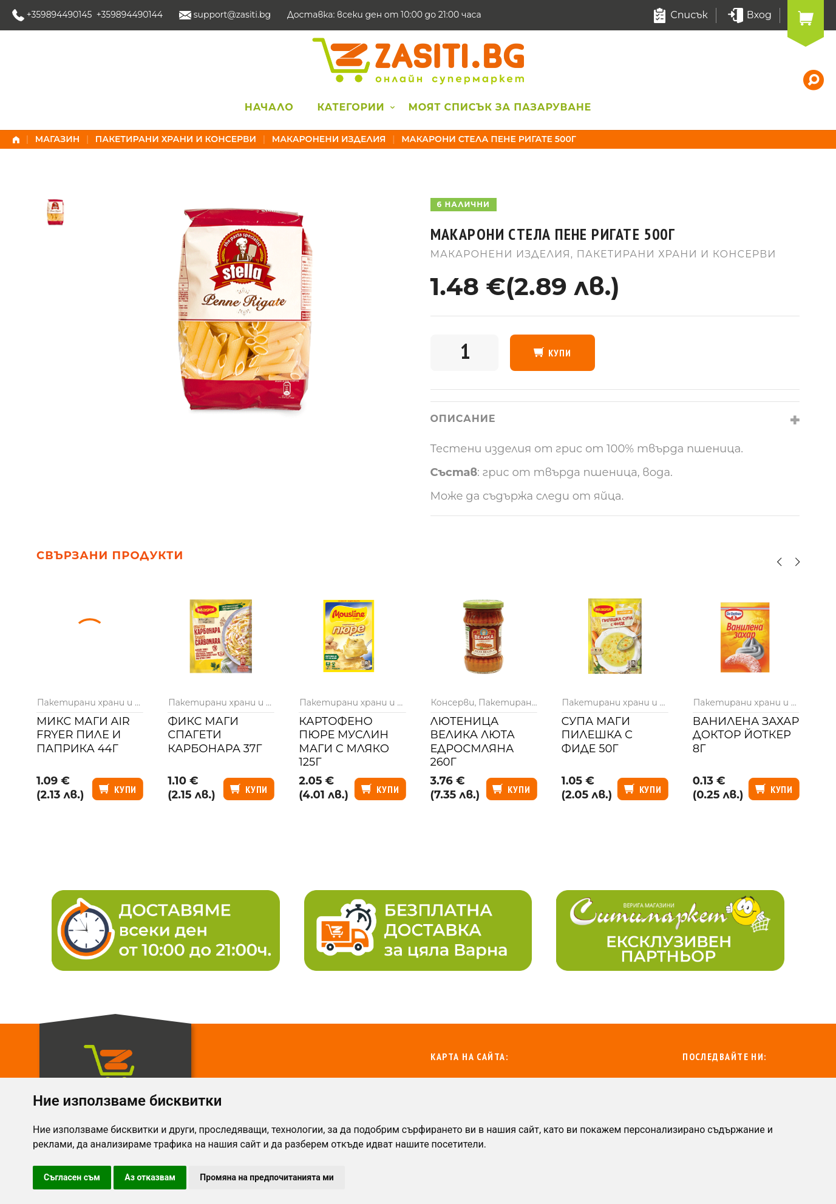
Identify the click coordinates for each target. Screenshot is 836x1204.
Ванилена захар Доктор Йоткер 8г (746, 735)
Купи (559, 353)
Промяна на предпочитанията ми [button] (266, 1177)
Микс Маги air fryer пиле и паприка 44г (83, 735)
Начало (269, 107)
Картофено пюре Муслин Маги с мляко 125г (344, 742)
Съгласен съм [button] (72, 1177)
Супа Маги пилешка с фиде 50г (597, 735)
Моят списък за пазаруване (500, 107)
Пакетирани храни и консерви (175, 139)
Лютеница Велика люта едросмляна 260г (472, 742)
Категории (350, 107)
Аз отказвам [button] (149, 1177)
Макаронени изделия (329, 139)
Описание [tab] (463, 418)
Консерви (452, 702)
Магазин (57, 139)
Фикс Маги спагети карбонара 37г (215, 735)
